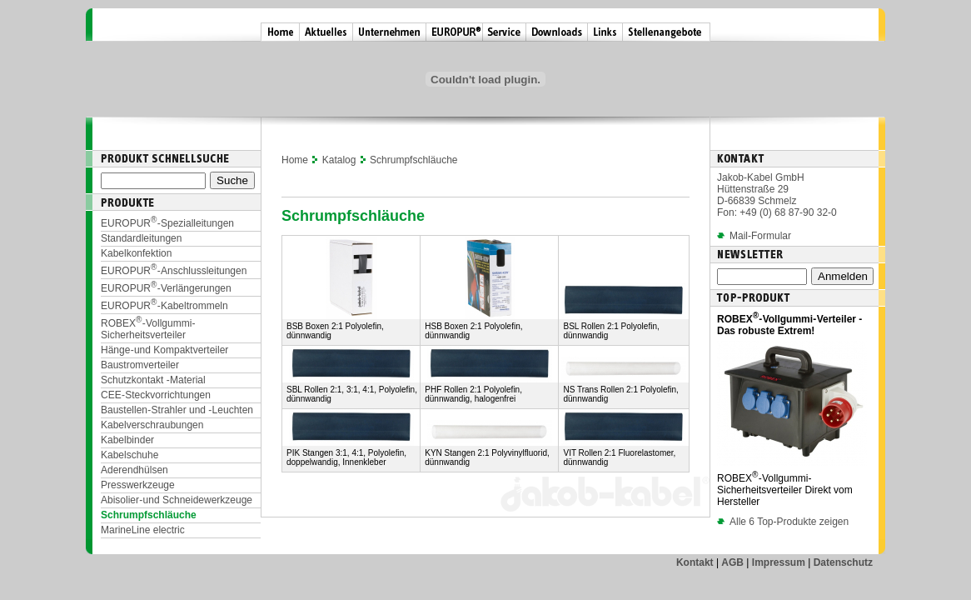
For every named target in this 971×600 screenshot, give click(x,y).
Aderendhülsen (134, 470)
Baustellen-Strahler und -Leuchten (177, 410)
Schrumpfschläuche (149, 515)
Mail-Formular (760, 236)
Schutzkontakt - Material (153, 380)
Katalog (339, 160)
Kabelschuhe (129, 455)
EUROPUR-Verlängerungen (166, 288)
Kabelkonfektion (136, 253)
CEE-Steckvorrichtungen (156, 395)
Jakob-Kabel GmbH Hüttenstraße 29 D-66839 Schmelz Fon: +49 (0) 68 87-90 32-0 (777, 195)
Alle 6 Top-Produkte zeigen (783, 522)
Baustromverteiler (140, 365)
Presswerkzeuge (138, 485)
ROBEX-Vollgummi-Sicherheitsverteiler (148, 329)
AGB (732, 562)
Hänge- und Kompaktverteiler (164, 350)
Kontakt (695, 562)
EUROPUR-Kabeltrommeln (164, 306)
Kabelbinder (127, 440)
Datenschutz (843, 562)
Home (294, 160)
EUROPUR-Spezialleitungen (167, 223)
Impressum (778, 562)
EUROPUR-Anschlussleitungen (173, 271)
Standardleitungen (141, 238)
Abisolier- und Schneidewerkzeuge (176, 500)
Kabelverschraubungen (152, 425)
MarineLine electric (143, 530)
